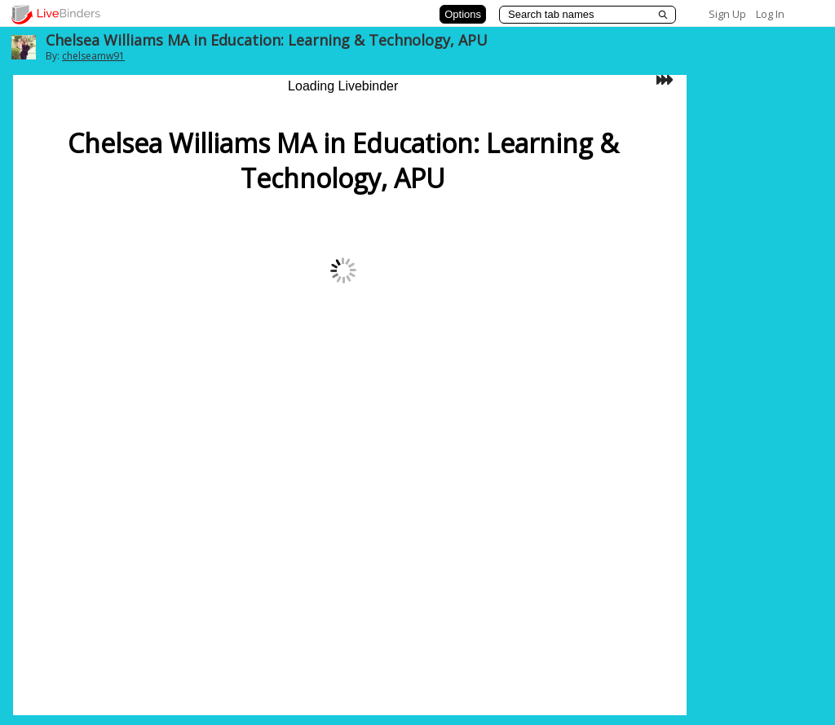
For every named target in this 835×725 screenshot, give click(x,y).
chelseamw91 (93, 56)
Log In (770, 14)
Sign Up (727, 14)
